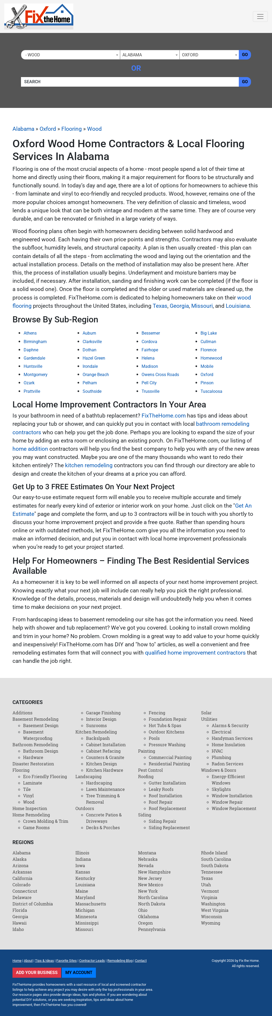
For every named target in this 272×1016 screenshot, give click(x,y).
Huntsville (33, 366)
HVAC (217, 751)
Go (245, 54)
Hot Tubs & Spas (165, 725)
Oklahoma (148, 916)
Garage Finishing (103, 712)
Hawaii (19, 923)
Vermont (210, 891)
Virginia (209, 897)
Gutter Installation (167, 783)
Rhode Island (214, 852)
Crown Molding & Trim (45, 821)
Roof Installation (165, 795)
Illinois (82, 852)
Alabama (23, 129)
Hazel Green (94, 358)
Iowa (80, 865)
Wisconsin (211, 916)
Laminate (32, 783)
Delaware (22, 897)
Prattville (32, 391)
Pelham (90, 382)
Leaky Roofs (161, 789)
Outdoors (84, 808)
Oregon (145, 923)
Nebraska (148, 859)
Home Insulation (228, 744)
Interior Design (101, 719)
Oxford (48, 129)
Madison (150, 366)
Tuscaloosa (211, 391)
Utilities (209, 719)
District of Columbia (32, 904)
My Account (78, 972)
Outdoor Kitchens (166, 732)
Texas (160, 306)
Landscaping (88, 776)
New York (148, 891)
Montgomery (36, 374)
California (22, 878)
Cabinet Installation (106, 744)
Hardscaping (99, 783)
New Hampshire (154, 872)
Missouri (202, 306)
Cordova (149, 341)
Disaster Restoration (33, 763)
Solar (206, 712)
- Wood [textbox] (31, 54)
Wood (94, 129)
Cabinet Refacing (103, 751)
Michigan (85, 910)
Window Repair (227, 802)
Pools (154, 738)
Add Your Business (37, 972)
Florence (208, 349)
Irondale (90, 366)
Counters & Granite (105, 757)
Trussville (150, 391)
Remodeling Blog (120, 961)
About (28, 961)
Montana (147, 852)
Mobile (207, 366)
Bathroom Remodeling (35, 744)
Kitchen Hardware (104, 770)
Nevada (146, 865)
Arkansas (22, 872)
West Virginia (214, 910)
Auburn (89, 333)
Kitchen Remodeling (96, 732)
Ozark (29, 382)
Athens (30, 333)
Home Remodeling (31, 814)
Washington (213, 904)
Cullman (208, 341)
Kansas (82, 872)
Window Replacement (234, 808)
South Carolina (216, 859)
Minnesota (86, 916)
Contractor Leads (92, 961)
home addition (30, 449)
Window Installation (232, 795)
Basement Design (40, 725)
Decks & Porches (103, 827)
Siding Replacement (169, 827)
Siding (144, 814)
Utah (206, 884)
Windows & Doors (218, 770)
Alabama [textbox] (132, 54)
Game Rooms (36, 827)
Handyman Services (232, 738)
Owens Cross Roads (160, 374)
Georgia (179, 306)
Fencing (157, 712)
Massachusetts (90, 904)
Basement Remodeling (35, 719)
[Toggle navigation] (260, 16)
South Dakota (214, 865)
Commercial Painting (170, 757)
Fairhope (150, 349)
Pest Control (150, 770)
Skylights (221, 789)
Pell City (149, 382)
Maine (81, 891)
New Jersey (150, 878)
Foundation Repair (168, 719)
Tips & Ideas (44, 961)
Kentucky (85, 878)
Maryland (85, 897)
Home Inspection (29, 808)
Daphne (31, 349)
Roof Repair (161, 802)
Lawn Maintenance (105, 789)
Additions (22, 712)
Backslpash (98, 738)
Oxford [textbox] (190, 54)
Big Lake (209, 333)
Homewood (211, 358)
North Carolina (153, 897)
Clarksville (92, 341)
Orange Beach (96, 374)
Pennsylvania (151, 929)
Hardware (33, 757)
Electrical (221, 732)
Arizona (20, 865)
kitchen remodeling (89, 465)
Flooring (71, 129)
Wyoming (210, 923)
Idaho (18, 929)
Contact (141, 961)
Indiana (83, 859)
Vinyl (28, 795)
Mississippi (87, 923)
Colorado (21, 884)
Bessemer (151, 333)
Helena (148, 358)
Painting (146, 751)
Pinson (207, 382)
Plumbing (221, 757)
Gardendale (34, 358)
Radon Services (227, 763)
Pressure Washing (167, 744)
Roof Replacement (167, 808)
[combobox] (70, 55)
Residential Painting (169, 763)
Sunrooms (96, 725)
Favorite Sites (66, 961)
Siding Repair (162, 821)
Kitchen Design (101, 763)
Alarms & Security (230, 725)
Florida (19, 910)
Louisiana (238, 306)
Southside (92, 391)
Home (17, 961)
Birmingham (35, 341)
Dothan (89, 349)
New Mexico (150, 884)
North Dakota (151, 904)
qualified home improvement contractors (195, 653)
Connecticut (24, 891)
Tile (27, 789)
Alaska (19, 859)
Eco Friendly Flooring (45, 776)
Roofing (146, 776)
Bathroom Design (40, 751)
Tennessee (212, 872)
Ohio (142, 910)
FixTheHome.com (164, 415)
